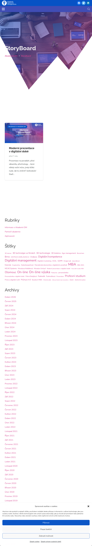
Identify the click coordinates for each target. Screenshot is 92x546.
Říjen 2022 (9, 392)
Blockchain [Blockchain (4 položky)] (80, 253)
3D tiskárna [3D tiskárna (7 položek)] (56, 253)
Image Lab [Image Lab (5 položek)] (67, 261)
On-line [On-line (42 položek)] (22, 272)
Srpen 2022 (10, 401)
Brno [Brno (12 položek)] (7, 256)
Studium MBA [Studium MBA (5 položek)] (37, 280)
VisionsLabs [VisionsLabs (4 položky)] (47, 280)
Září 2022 (9, 396)
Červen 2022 (10, 409)
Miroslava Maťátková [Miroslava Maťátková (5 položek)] (25, 268)
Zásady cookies (35, 542)
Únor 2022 (9, 422)
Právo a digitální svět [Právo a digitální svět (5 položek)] (12, 280)
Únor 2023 (9, 375)
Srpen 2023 (10, 353)
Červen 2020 (10, 483)
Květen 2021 (10, 453)
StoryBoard (20, 48)
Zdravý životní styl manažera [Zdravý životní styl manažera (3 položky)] (60, 280)
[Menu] (3, 9)
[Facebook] (79, 3)
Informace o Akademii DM (16, 227)
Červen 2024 (10, 314)
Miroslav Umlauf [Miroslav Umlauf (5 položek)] (40, 268)
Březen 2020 (10, 487)
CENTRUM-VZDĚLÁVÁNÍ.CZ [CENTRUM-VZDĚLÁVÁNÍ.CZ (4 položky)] (20, 257)
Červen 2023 (10, 357)
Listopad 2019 (11, 500)
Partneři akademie (12, 231)
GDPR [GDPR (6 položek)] (60, 261)
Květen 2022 (10, 414)
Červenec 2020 (11, 479)
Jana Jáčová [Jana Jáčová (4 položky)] (75, 261)
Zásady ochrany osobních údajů (51, 542)
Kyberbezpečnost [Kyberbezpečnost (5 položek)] (27, 265)
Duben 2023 (10, 366)
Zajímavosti (10, 236)
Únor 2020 (9, 492)
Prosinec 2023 (11, 336)
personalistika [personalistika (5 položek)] (63, 272)
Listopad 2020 (11, 466)
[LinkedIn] (88, 3)
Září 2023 (9, 349)
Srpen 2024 (10, 310)
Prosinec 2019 (11, 496)
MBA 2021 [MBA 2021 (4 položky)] (80, 265)
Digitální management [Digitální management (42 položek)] (20, 260)
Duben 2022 (10, 418)
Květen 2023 (10, 362)
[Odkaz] (9, 3)
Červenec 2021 (11, 444)
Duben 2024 (10, 318)
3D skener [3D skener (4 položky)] (8, 253)
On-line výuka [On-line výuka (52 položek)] (39, 272)
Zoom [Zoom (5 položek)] (72, 280)
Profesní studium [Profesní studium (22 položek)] (75, 276)
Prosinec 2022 (11, 383)
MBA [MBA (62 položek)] (72, 264)
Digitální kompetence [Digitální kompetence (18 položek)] (50, 256)
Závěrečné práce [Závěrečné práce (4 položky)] (80, 280)
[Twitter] (84, 3)
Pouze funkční (46, 529)
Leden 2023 (10, 379)
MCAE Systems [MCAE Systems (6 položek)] (11, 268)
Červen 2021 (10, 448)
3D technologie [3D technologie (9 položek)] (43, 253)
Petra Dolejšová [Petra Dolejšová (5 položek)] (31, 276)
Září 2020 (9, 474)
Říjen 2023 (9, 344)
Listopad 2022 (11, 388)
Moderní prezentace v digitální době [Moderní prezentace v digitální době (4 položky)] (58, 269)
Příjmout (46, 522)
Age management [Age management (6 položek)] (69, 253)
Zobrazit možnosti (46, 536)
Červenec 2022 (11, 405)
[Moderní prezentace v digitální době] (24, 124)
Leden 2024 (10, 331)
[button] (88, 506)
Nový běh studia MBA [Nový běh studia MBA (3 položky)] (77, 269)
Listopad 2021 (11, 431)
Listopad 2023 (11, 340)
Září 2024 (9, 305)
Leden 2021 (10, 461)
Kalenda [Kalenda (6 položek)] (8, 265)
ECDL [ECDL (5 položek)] (54, 261)
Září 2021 (9, 440)
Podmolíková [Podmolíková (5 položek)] (50, 276)
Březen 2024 (10, 323)
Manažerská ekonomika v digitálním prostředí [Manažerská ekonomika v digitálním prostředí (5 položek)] (51, 265)
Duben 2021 (10, 457)
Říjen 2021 (9, 435)
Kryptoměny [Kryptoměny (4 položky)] (16, 265)
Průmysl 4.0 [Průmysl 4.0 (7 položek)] (26, 280)
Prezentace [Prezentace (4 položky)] (60, 276)
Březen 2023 (10, 370)
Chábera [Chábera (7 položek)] (33, 257)
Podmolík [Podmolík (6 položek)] (41, 276)
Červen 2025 (10, 301)
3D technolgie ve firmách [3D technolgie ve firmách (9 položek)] (24, 253)
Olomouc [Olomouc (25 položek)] (10, 272)
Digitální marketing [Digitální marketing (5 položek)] (44, 261)
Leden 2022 (10, 427)
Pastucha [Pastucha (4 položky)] (54, 273)
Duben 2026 (10, 297)
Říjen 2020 (9, 470)
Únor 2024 (9, 327)
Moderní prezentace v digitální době (21, 150)
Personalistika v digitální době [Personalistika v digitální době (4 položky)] (14, 276)
